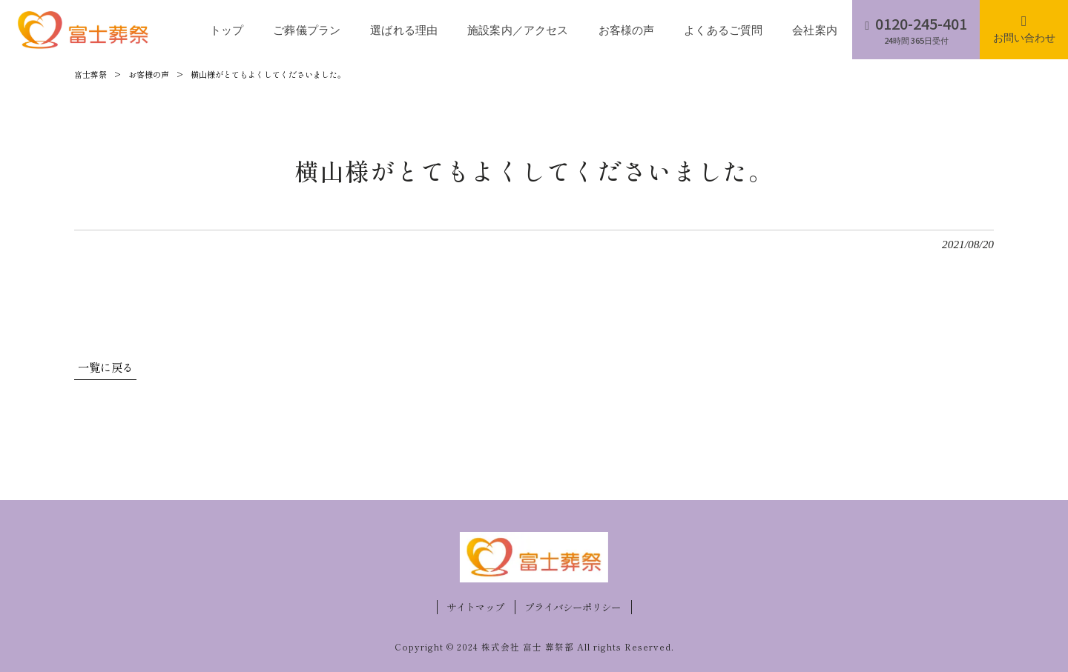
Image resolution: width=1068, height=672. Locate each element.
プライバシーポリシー (572, 607)
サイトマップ (475, 607)
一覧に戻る (106, 367)
